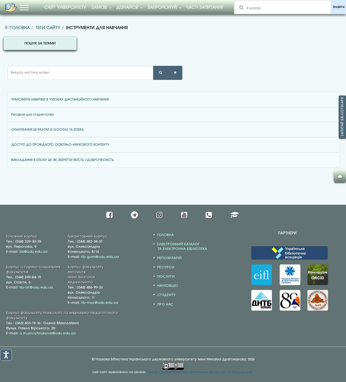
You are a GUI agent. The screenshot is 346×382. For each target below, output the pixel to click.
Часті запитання (204, 7)
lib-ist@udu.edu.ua (36, 287)
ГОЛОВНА (165, 235)
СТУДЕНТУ (166, 295)
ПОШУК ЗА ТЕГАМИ (40, 43)
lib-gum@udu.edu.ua (100, 257)
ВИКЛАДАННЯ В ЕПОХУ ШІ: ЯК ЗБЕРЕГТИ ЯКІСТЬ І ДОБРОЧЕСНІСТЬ (62, 160)
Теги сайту (47, 28)
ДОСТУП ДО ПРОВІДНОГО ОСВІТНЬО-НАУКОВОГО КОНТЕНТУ (60, 144)
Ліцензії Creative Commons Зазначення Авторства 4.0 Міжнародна (199, 372)
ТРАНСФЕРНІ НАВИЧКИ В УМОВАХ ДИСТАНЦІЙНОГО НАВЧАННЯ (60, 99)
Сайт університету (65, 7)
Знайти (339, 7)
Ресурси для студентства (32, 114)
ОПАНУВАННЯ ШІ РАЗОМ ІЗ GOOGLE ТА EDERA (47, 129)
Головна (20, 28)
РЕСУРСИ (165, 267)
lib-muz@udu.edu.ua (99, 303)
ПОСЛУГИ (166, 276)
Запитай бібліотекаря (342, 116)
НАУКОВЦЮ (167, 286)
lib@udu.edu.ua (33, 252)
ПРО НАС (165, 304)
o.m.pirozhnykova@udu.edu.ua (47, 333)
